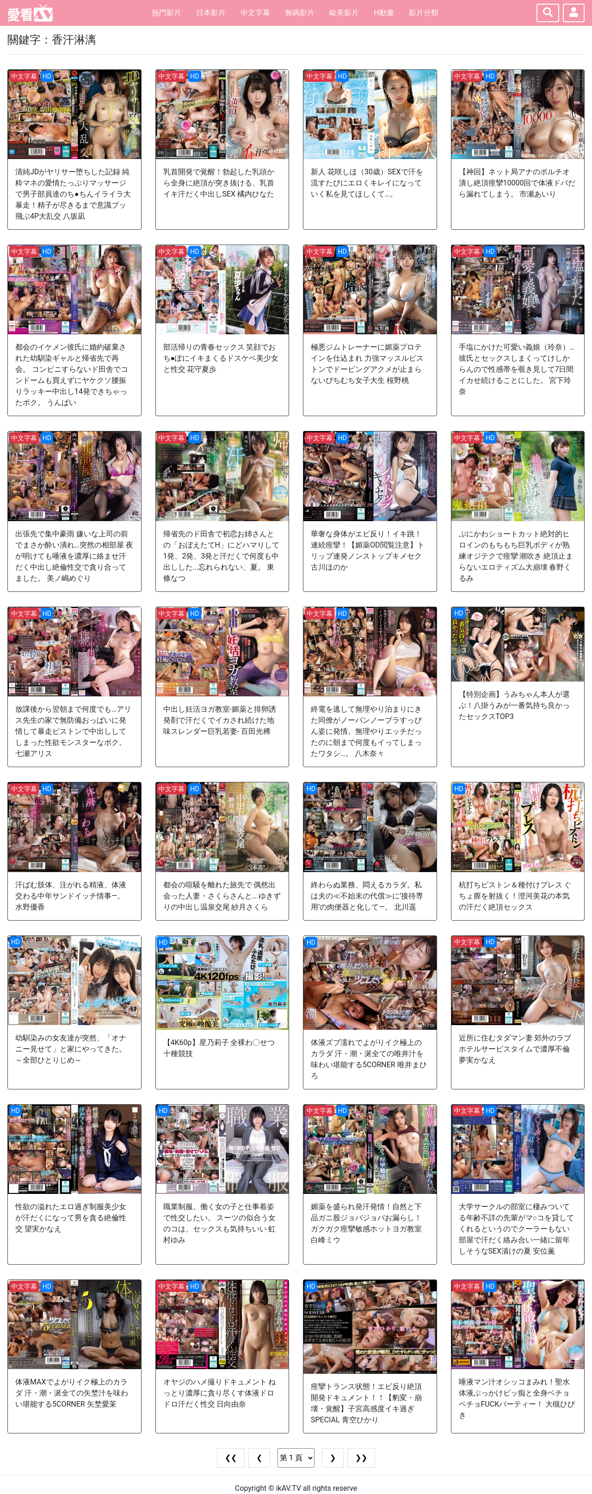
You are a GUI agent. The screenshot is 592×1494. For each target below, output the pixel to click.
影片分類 (423, 12)
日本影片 (211, 12)
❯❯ (361, 1457)
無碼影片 (299, 12)
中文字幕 (255, 12)
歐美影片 (344, 12)
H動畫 (384, 12)
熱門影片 (166, 12)
